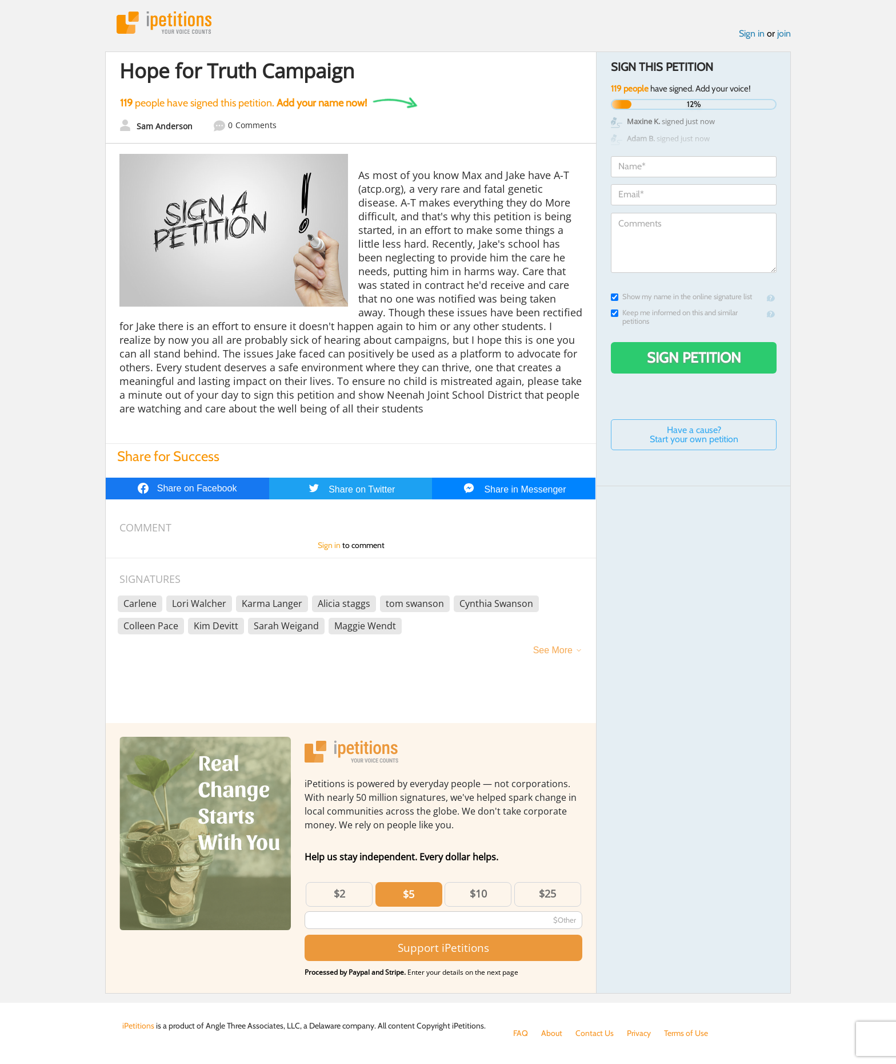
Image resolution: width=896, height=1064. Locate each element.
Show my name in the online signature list (681, 296)
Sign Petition (694, 357)
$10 (478, 893)
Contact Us (594, 1033)
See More (553, 650)
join (784, 33)
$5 (408, 894)
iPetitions (164, 22)
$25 (547, 893)
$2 (339, 893)
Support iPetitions (443, 947)
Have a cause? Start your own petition (694, 434)
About (551, 1033)
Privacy (639, 1033)
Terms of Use (686, 1033)
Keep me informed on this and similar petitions (674, 316)
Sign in (752, 33)
